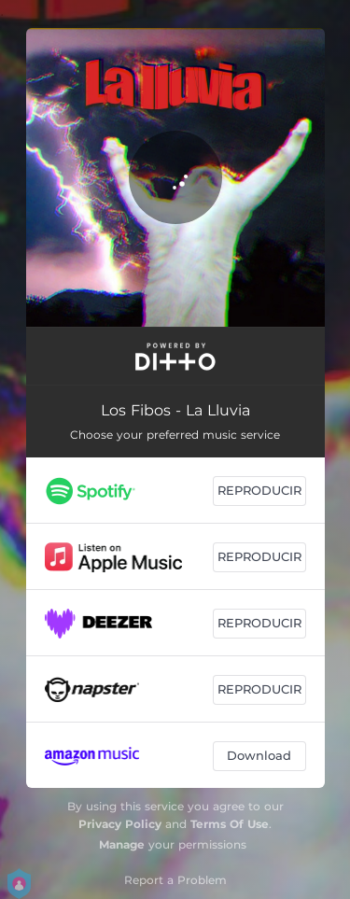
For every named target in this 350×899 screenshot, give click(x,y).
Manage (122, 844)
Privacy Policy (119, 824)
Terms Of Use (229, 824)
